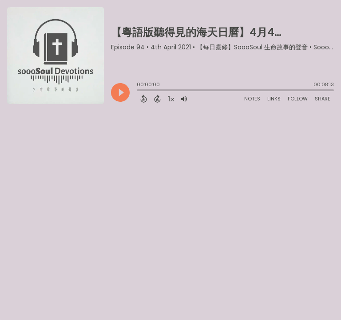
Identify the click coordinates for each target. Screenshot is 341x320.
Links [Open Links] (274, 98)
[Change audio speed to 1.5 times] (171, 98)
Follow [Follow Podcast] (298, 98)
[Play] (120, 92)
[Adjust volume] (184, 98)
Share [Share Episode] (322, 98)
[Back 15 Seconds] (144, 98)
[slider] (139, 91)
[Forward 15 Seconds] (157, 98)
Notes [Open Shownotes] (252, 98)
